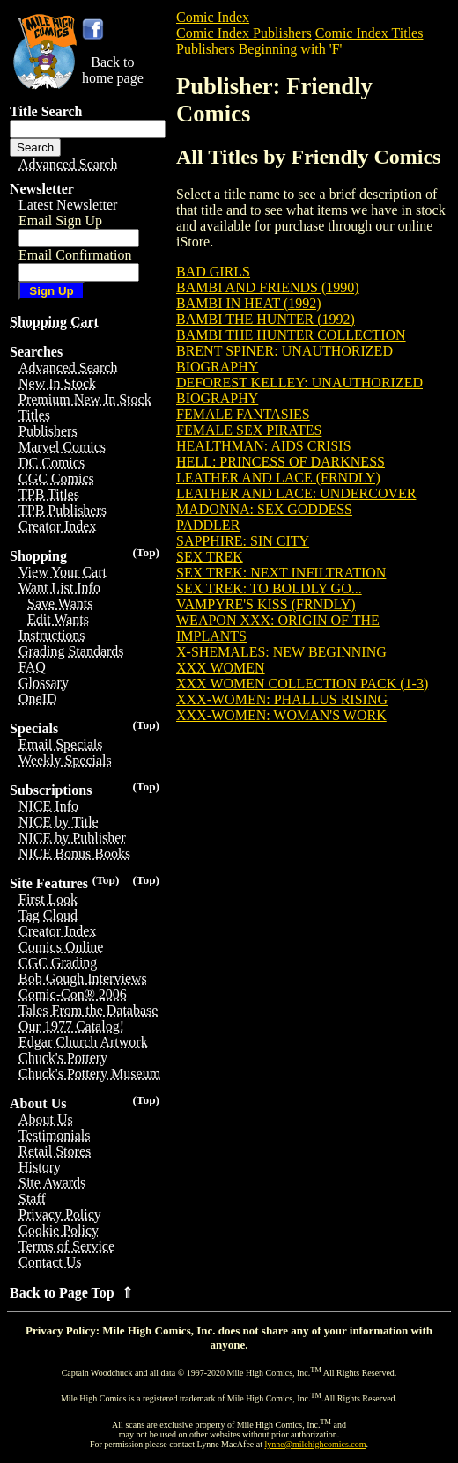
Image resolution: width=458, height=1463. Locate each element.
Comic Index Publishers (244, 33)
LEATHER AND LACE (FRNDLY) (278, 477)
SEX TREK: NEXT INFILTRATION (281, 572)
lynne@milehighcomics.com (315, 1444)
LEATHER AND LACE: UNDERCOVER (296, 493)
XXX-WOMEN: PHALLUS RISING (282, 699)
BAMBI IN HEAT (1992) (248, 303)
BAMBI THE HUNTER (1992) (265, 319)
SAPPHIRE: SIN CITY (242, 540)
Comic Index (212, 17)
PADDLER (208, 525)
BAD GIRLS (213, 271)
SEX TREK (209, 556)
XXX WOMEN (220, 667)
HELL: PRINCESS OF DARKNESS (280, 461)
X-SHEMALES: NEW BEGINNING (281, 651)
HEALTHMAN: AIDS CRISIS (263, 445)
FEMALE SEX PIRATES (248, 430)
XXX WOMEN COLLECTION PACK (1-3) (302, 683)
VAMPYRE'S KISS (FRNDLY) (266, 604)
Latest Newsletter (67, 204)
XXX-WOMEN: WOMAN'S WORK (281, 715)
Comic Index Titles (369, 33)
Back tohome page (113, 70)
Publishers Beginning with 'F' (259, 48)
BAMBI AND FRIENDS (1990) (267, 287)
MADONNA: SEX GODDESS (264, 509)
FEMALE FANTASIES (243, 414)
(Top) (145, 552)
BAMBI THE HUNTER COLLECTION (291, 334)
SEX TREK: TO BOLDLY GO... (269, 588)
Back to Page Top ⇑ (71, 1292)
